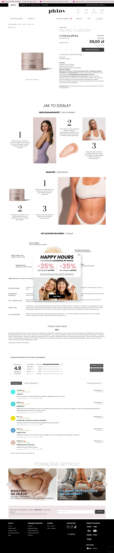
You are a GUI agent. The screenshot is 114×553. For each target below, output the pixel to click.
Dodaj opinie (100, 38)
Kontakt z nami (12, 530)
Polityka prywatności (33, 533)
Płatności (30, 526)
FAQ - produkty (51, 528)
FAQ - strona (50, 526)
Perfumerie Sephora (13, 533)
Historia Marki (12, 528)
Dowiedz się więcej (64, 59)
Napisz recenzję (96, 365)
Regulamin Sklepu (33, 528)
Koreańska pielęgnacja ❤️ (64, 18)
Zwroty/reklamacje (33, 530)
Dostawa (30, 535)
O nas (10, 526)
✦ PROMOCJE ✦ (31, 18)
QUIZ (89, 18)
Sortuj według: (91, 383)
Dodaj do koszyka (92, 50)
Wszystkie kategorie (16, 18)
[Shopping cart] (102, 10)
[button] (8, 484)
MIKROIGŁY (79, 18)
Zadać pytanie (96, 370)
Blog (9, 535)
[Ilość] (66, 50)
